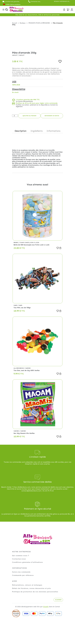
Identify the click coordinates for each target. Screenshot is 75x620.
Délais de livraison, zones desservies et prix (32, 588)
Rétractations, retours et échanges (28, 585)
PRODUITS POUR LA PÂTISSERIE (39, 23)
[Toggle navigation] (3, 9)
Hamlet (15, 55)
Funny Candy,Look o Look (30, 242)
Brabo (16, 242)
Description (20, 131)
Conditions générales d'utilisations (28, 562)
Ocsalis (45, 607)
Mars (16, 305)
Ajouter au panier (29, 116)
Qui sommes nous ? (21, 555)
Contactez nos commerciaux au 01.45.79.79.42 (36, 1)
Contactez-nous (19, 559)
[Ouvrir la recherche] (6, 9)
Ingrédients (37, 131)
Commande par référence (23, 575)
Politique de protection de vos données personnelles (36, 592)
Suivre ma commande (21, 572)
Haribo (28, 368)
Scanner (58, 600)
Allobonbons (19, 368)
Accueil (14, 23)
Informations (53, 131)
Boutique (23, 23)
